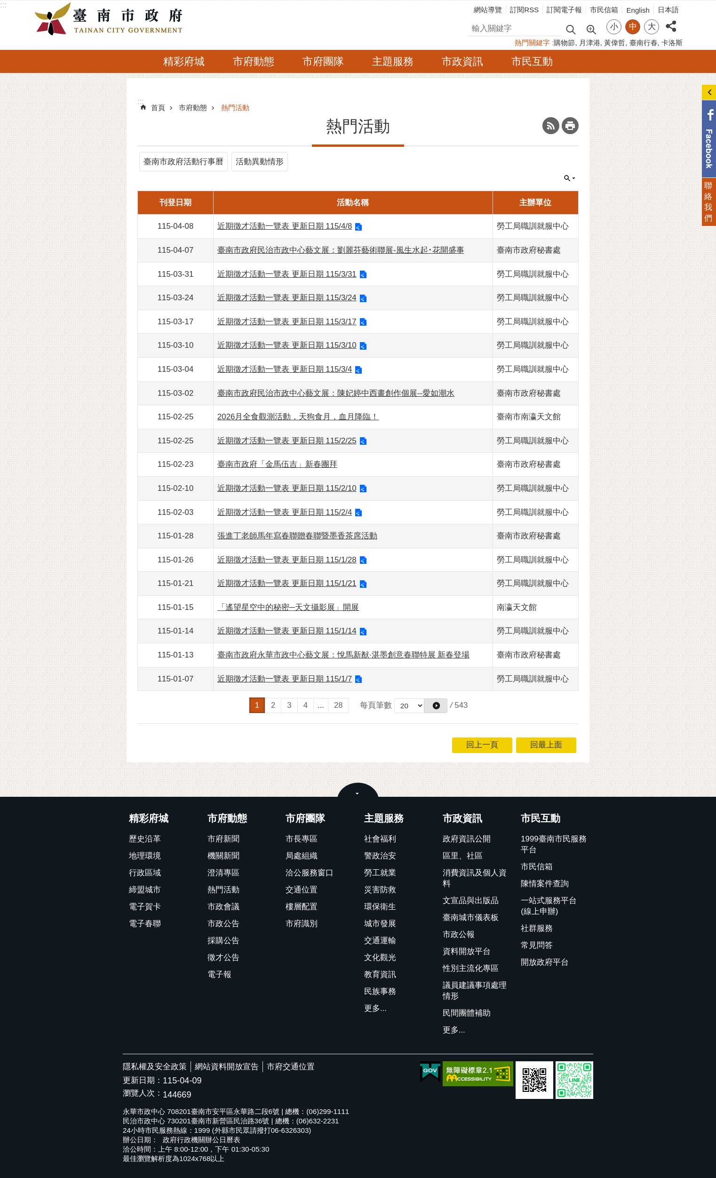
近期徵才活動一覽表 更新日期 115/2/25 (287, 440)
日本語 (668, 10)
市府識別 (302, 923)
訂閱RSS (524, 10)
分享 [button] (670, 21)
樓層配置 (302, 906)
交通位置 (302, 889)
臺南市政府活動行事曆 (183, 161)
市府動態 (253, 61)
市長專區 (302, 838)
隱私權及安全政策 (155, 1066)
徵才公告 (223, 957)
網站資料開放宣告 (227, 1066)
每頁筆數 (376, 705)
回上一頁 (482, 744)
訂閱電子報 (564, 10)
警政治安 (380, 855)
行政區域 (145, 872)
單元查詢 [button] (570, 178)
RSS (550, 125)
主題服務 (393, 61)
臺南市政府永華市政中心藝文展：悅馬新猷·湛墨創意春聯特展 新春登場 (343, 654)
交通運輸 (380, 940)
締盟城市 (145, 889)
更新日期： (143, 1080)
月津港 (589, 43)
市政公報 (459, 934)
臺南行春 (643, 43)
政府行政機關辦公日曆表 (201, 1140)
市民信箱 (604, 10)
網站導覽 (488, 10)
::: (3, 4)
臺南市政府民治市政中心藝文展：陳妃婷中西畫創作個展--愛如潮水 (335, 393)
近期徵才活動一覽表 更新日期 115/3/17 (287, 321)
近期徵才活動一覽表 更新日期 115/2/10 (287, 488)
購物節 (564, 43)
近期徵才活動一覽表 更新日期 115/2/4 (284, 512)
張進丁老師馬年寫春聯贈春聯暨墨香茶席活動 (297, 535)
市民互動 (532, 61)
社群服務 (537, 928)
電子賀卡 (145, 906)
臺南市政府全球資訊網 (111, 19)
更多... (375, 1008)
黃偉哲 (614, 43)
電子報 (219, 974)
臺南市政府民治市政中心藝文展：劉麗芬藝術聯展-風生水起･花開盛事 (340, 250)
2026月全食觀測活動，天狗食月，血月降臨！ (298, 416)
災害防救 (380, 889)
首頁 (158, 108)
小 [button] (614, 26)
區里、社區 (463, 855)
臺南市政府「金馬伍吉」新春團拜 (277, 464)
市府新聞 (223, 838)
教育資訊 (380, 974)
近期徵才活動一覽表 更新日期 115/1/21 (287, 583)
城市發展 (380, 923)
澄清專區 (223, 872)
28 (338, 705)
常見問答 (537, 945)
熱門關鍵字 (532, 42)
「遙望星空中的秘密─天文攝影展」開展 (288, 607)
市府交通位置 (291, 1066)
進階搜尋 (590, 28)
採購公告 (223, 940)
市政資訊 (462, 61)
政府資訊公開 (467, 838)
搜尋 (476, 27)
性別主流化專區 (471, 968)
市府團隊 (323, 61)
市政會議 (223, 906)
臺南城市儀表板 (471, 917)
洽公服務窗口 (310, 872)
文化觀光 (380, 957)
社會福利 (380, 838)
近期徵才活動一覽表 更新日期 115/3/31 (287, 274)
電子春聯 (145, 923)
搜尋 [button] (570, 29)
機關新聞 (223, 855)
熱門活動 (235, 108)
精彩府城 (184, 61)
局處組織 (302, 855)
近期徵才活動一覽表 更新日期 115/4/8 (284, 226)
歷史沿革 (145, 838)
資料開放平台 (467, 951)
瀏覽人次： (143, 1094)
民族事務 (380, 991)
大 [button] (652, 26)
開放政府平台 (545, 962)
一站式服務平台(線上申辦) (549, 906)
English (638, 10)
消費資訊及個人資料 (475, 878)
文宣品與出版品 (471, 900)
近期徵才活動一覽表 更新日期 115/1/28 (287, 559)
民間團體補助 (467, 1013)
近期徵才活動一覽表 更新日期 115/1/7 (284, 678)
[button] (435, 705)
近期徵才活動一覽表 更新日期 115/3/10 (287, 345)
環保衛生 (380, 906)
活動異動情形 (260, 161)
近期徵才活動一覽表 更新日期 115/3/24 (287, 297)
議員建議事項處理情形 (475, 991)
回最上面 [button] (546, 744)
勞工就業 (380, 872)
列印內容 (570, 125)
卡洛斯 (672, 43)
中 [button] (633, 26)
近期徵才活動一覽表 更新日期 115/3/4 (284, 369)
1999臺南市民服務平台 (553, 844)
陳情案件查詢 (545, 883)
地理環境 (145, 855)
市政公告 (223, 923)
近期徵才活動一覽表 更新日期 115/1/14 (287, 630)
